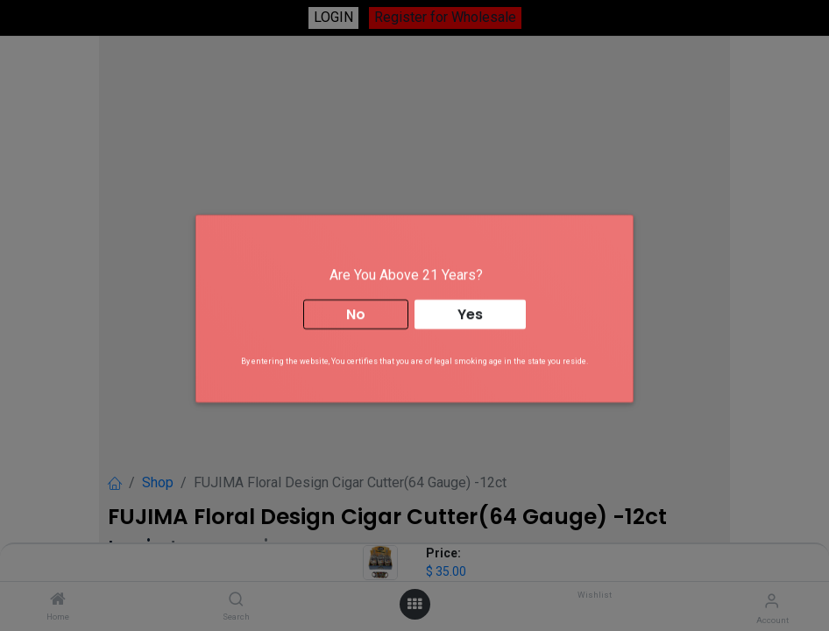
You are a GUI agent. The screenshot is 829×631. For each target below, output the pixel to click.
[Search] (236, 600)
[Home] (58, 600)
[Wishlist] (592, 600)
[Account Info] (771, 601)
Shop (158, 482)
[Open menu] (414, 604)
